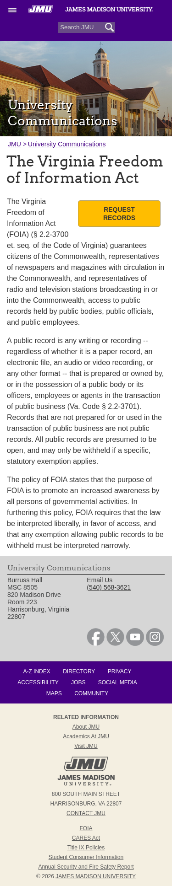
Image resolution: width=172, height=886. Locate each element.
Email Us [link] (99, 580)
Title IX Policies (86, 847)
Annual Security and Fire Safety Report (85, 867)
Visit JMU (85, 746)
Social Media (117, 682)
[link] (96, 643)
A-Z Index (36, 671)
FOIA (85, 828)
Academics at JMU (86, 736)
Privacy (120, 671)
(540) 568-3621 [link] (109, 587)
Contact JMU (86, 813)
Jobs (78, 682)
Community (91, 693)
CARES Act (86, 838)
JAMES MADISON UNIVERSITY (95, 876)
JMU (14, 144)
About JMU (86, 727)
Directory (79, 671)
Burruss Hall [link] (24, 580)
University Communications (67, 144)
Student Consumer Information (86, 857)
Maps (54, 693)
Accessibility (37, 682)
